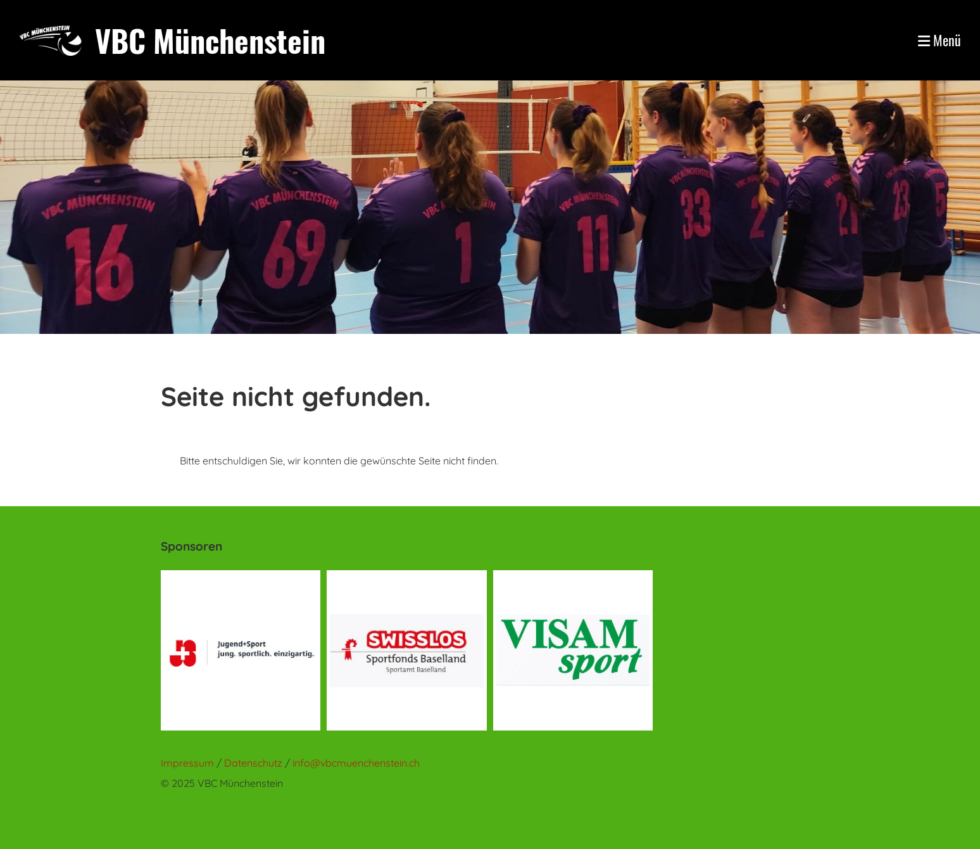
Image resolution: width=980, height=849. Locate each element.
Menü (939, 40)
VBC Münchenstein (210, 40)
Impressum (187, 762)
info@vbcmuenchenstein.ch (356, 762)
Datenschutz (254, 762)
